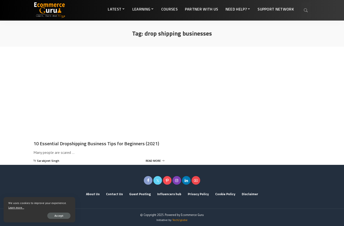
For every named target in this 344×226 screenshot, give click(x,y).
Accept (58, 215)
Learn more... (16, 207)
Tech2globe (180, 220)
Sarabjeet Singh (48, 160)
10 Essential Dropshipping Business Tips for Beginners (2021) (96, 143)
